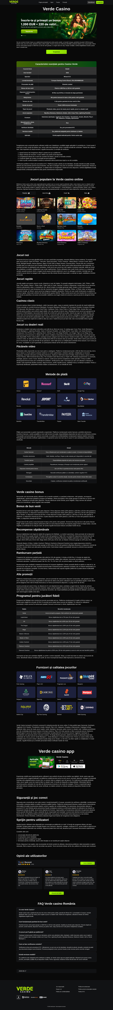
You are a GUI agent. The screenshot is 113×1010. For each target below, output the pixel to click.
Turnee (58, 2)
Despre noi (59, 989)
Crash (66, 193)
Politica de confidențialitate (63, 991)
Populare (26, 193)
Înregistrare (100, 2)
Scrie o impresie (87, 863)
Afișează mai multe (56, 893)
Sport (52, 2)
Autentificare (91, 2)
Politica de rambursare (84, 986)
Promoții (65, 2)
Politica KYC (81, 991)
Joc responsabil (60, 986)
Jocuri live (46, 193)
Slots (86, 193)
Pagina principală (43, 2)
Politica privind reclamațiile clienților (87, 989)
